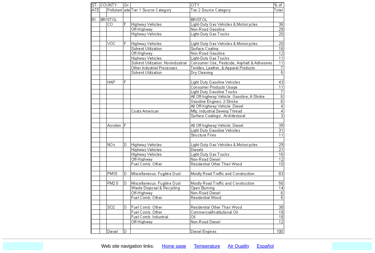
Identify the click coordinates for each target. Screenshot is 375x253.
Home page (174, 246)
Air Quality (238, 246)
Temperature (207, 246)
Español (265, 246)
